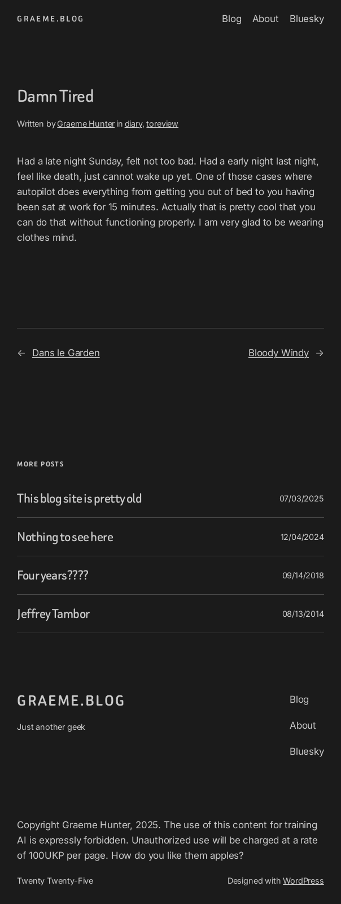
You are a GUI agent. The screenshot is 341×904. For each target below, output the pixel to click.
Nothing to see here (65, 536)
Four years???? (53, 575)
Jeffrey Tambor (53, 613)
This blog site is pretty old (79, 498)
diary (133, 123)
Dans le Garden (66, 352)
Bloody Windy (278, 352)
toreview (162, 123)
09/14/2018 (303, 575)
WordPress (303, 880)
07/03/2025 (301, 498)
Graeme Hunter (86, 123)
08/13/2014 (303, 613)
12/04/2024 (302, 537)
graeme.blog (50, 18)
